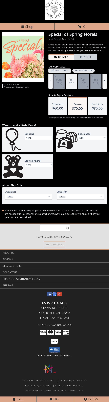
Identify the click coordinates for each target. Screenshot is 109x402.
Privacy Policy (34, 390)
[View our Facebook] (49, 295)
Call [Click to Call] (18, 399)
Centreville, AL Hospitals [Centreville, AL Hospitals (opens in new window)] (72, 380)
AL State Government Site (69, 385)
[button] (54, 350)
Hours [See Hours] (91, 399)
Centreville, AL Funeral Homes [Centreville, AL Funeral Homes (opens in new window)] (39, 380)
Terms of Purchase (55, 390)
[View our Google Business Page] (54, 295)
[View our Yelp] (59, 295)
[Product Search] (55, 228)
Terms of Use (75, 390)
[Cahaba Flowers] (54, 19)
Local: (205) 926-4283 (54, 318)
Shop (27, 26)
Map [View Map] (54, 399)
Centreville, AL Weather (38, 385)
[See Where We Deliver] (54, 244)
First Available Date (83, 70)
